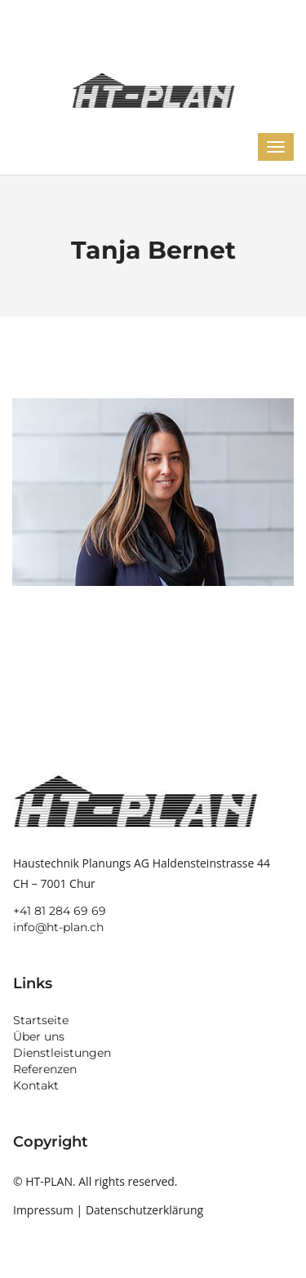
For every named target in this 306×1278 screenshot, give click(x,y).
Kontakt (36, 1085)
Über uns (38, 1036)
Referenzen (45, 1069)
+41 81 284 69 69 (59, 910)
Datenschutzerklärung (144, 1210)
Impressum (43, 1210)
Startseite (41, 1020)
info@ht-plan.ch (58, 927)
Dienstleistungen (62, 1052)
